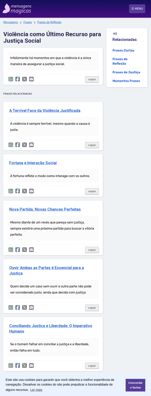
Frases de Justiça (126, 72)
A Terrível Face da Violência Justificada (44, 110)
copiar (92, 79)
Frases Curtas (123, 50)
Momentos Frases (126, 81)
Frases (27, 22)
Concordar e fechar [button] (135, 385)
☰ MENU (137, 8)
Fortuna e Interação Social (33, 163)
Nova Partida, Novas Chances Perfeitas (45, 209)
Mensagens (10, 22)
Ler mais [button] (36, 389)
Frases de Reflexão (49, 22)
